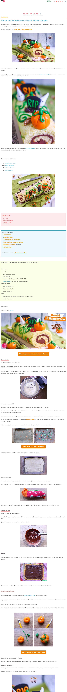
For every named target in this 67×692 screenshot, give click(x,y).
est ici (11, 310)
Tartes (34, 15)
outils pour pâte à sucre (29, 595)
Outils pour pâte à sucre (9, 244)
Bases (37, 15)
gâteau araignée (9, 170)
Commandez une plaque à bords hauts (33, 446)
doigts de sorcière (9, 165)
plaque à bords (30, 419)
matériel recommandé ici (20, 252)
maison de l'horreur (9, 167)
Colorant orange (7, 281)
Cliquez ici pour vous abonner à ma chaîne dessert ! (33, 354)
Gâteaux (27, 15)
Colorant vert (6, 278)
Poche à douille (7, 247)
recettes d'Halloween (30, 148)
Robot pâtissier (7, 234)
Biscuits (31, 15)
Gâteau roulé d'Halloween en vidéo (23, 29)
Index (24, 15)
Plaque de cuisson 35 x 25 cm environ (13, 242)
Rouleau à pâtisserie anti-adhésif (11, 239)
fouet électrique (8, 237)
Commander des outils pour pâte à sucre (33, 652)
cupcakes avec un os (10, 163)
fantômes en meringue (44, 74)
